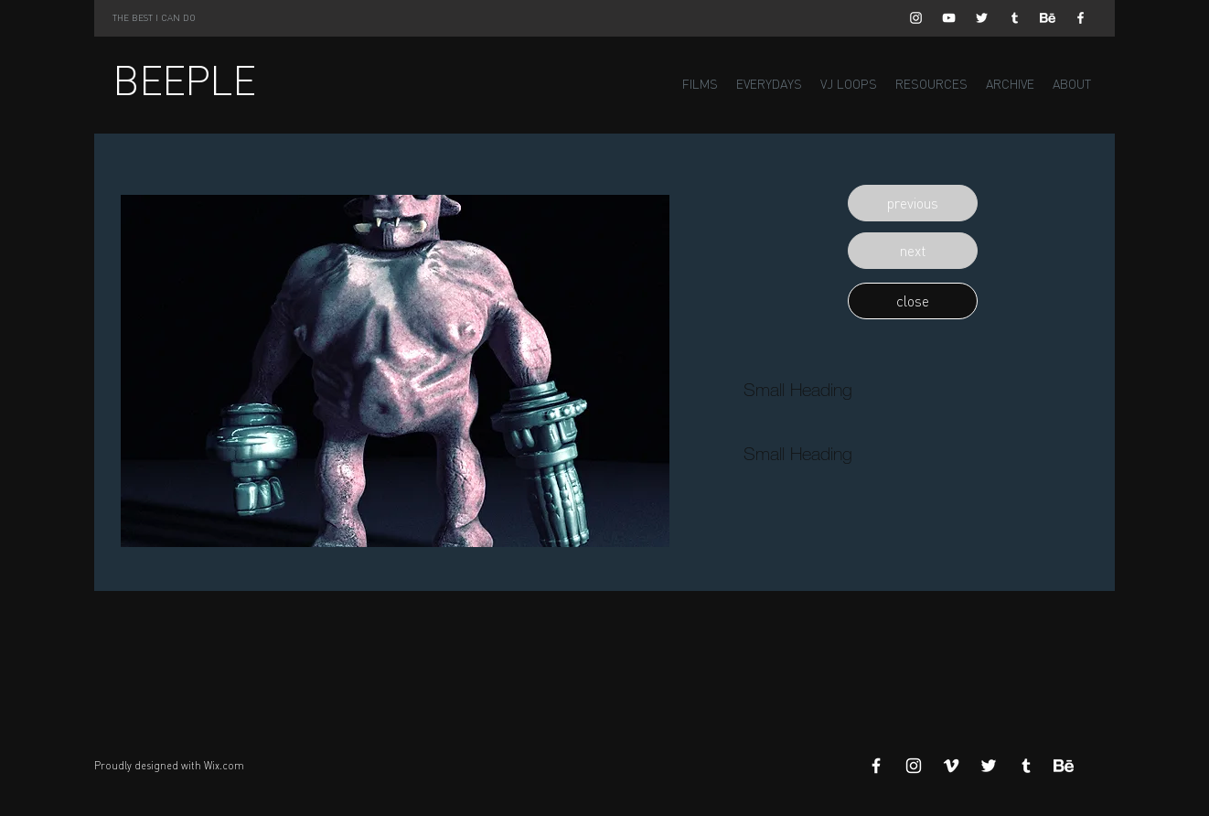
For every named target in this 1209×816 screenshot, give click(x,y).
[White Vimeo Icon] (951, 766)
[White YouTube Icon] (949, 18)
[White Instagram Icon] (916, 18)
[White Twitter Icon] (982, 18)
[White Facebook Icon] (1080, 18)
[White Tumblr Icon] (1014, 18)
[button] (913, 203)
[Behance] (1047, 18)
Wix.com (224, 765)
